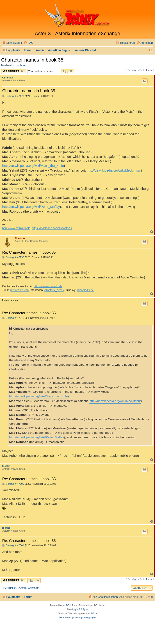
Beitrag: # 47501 (13, 545)
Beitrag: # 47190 (13, 257)
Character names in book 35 (32, 60)
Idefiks (6, 466)
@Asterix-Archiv (19, 290)
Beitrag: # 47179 (13, 96)
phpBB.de (92, 613)
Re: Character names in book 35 (29, 252)
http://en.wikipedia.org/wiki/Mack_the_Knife (33, 166)
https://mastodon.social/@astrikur (52, 228)
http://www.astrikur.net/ (16, 228)
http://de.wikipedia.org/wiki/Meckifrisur (114, 170)
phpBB (65, 605)
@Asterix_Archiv (54, 290)
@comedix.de (85, 290)
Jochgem (21, 65)
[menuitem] (28, 43)
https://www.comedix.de (48, 286)
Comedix (20, 238)
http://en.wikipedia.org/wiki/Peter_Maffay (31, 207)
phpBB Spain (81, 609)
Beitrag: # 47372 (13, 318)
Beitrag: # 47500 (13, 483)
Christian (7, 77)
